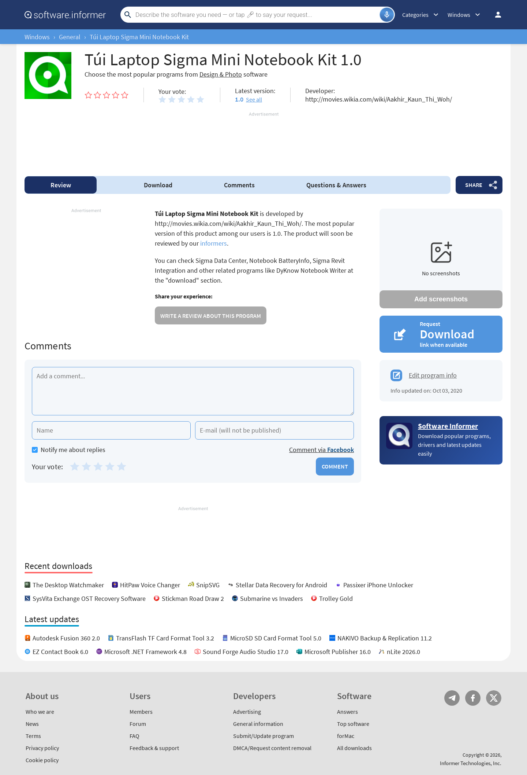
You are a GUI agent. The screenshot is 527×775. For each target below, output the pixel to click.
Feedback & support (154, 748)
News (32, 723)
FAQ (134, 735)
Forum (138, 723)
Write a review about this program (210, 315)
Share (473, 184)
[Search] (256, 14)
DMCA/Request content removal (272, 748)
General (70, 37)
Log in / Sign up (494, 14)
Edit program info (433, 375)
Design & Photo (220, 74)
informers (213, 243)
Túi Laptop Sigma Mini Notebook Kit (139, 37)
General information (258, 723)
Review (61, 185)
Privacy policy (42, 748)
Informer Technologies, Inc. (470, 763)
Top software (353, 723)
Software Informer (448, 425)
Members (141, 711)
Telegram (452, 698)
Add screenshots (441, 299)
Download (158, 185)
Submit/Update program (263, 735)
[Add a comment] (193, 391)
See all (254, 99)
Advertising (247, 711)
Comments (239, 185)
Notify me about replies (68, 449)
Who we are (40, 711)
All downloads (354, 748)
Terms (33, 735)
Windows (37, 37)
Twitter (493, 698)
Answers (336, 185)
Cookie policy (42, 760)
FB (473, 698)
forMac (345, 735)
